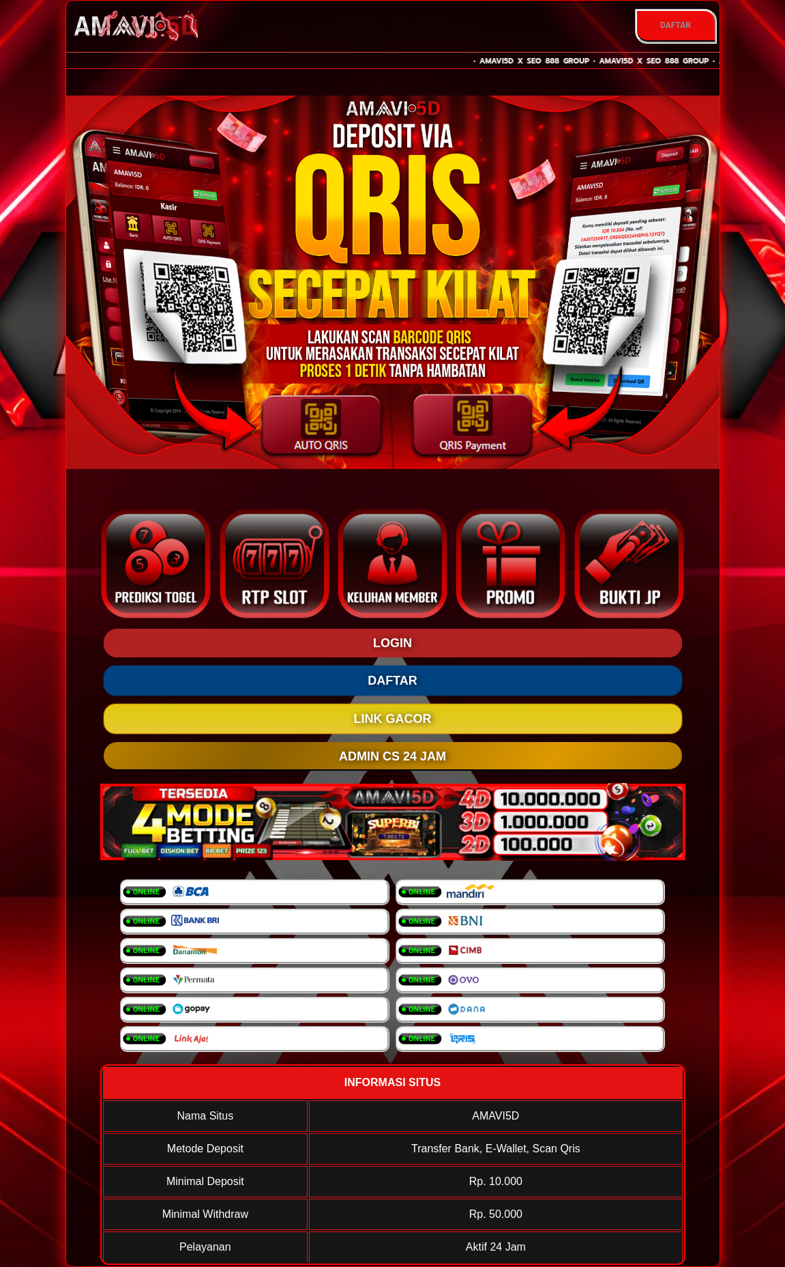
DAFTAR (675, 25)
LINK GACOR (393, 719)
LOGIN (392, 643)
